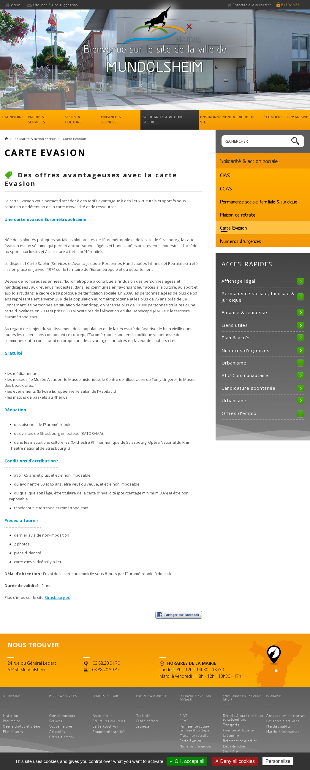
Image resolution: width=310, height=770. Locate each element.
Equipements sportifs (109, 732)
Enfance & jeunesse (111, 119)
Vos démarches (60, 726)
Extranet (290, 5)
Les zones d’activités (282, 721)
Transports (231, 725)
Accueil (17, 5)
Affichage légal (238, 281)
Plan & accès (236, 338)
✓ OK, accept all (187, 761)
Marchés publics (278, 726)
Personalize (277, 761)
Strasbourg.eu (57, 597)
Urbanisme (298, 117)
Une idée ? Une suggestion (55, 5)
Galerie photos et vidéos (22, 726)
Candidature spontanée (249, 388)
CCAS (226, 188)
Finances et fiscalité (238, 730)
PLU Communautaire (245, 375)
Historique (11, 716)
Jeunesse (143, 726)
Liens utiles (235, 325)
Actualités (57, 732)
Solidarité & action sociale (162, 119)
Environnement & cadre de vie (227, 119)
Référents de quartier (240, 741)
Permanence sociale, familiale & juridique (258, 201)
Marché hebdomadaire (283, 732)
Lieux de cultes (234, 746)
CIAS (225, 175)
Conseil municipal (62, 716)
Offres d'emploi (240, 413)
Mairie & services (36, 119)
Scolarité (143, 716)
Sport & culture (73, 119)
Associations (102, 716)
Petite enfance (147, 721)
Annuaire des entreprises (285, 716)
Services (55, 721)
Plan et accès (13, 732)
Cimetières (231, 751)
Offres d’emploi (61, 737)
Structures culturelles (109, 721)
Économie (273, 117)
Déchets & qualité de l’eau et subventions (243, 717)
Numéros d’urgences (240, 241)
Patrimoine (13, 117)
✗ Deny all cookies (235, 761)
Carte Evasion (233, 227)
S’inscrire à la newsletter (251, 5)
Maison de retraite (237, 214)
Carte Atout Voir (106, 726)
